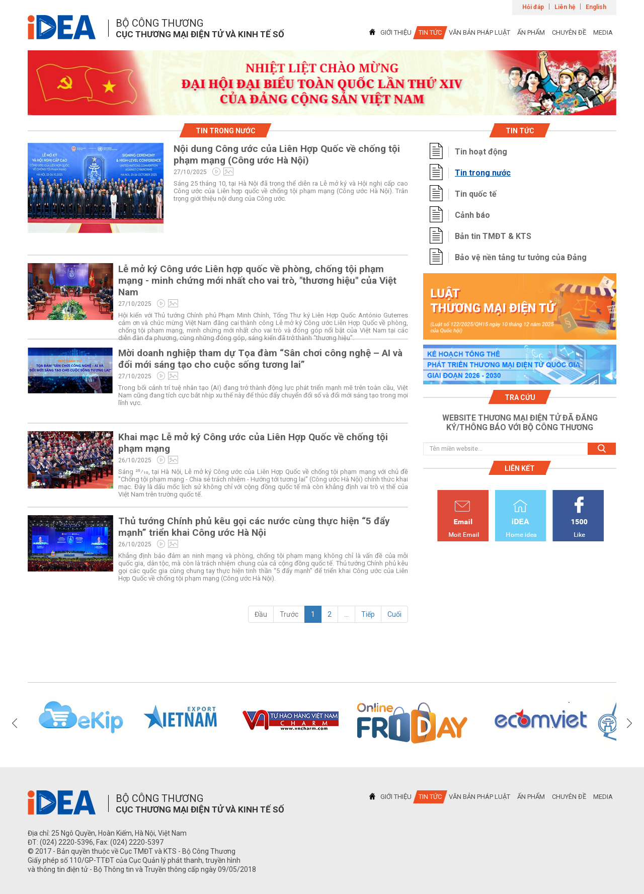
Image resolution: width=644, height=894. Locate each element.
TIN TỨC (430, 32)
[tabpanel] (322, 82)
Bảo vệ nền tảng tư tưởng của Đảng (521, 257)
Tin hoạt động (481, 151)
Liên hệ (564, 7)
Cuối (394, 614)
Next (629, 723)
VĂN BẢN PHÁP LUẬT (479, 32)
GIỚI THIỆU (396, 32)
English (596, 7)
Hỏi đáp (533, 7)
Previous (15, 723)
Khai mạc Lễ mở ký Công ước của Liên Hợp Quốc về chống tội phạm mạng (253, 442)
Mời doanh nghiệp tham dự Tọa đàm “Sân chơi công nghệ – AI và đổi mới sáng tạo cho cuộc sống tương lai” (260, 358)
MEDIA (603, 32)
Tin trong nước (483, 173)
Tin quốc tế (476, 194)
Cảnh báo (472, 215)
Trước (289, 614)
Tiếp (368, 614)
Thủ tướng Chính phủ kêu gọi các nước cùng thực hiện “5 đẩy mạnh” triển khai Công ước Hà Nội (254, 526)
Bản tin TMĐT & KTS (493, 236)
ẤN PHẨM (531, 32)
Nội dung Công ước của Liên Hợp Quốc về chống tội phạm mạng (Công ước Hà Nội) (287, 154)
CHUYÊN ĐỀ (569, 32)
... (346, 614)
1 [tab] (322, 106)
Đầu (261, 614)
